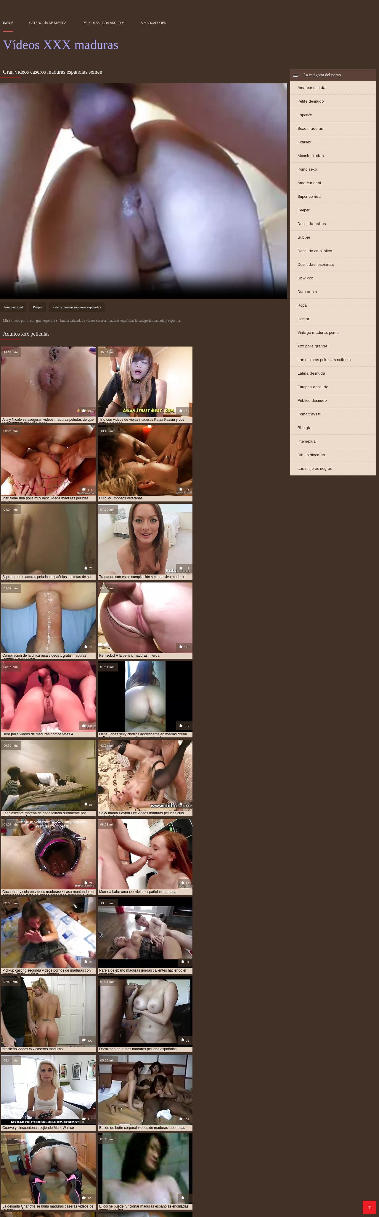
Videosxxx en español (249, 1170)
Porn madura (64, 1199)
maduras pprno (327, 1150)
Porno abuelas (131, 1175)
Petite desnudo (311, 101)
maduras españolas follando (121, 1147)
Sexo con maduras (212, 1208)
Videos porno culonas (53, 1180)
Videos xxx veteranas (345, 1194)
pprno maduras (282, 1157)
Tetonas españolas (323, 1199)
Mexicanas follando (139, 1180)
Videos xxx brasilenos (216, 1180)
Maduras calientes (145, 1170)
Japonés (305, 115)
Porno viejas (16, 1170)
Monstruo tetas (311, 156)
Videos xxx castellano (173, 1194)
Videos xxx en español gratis (180, 1175)
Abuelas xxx (38, 1194)
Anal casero (308, 1189)
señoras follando (55, 1160)
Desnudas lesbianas (316, 265)
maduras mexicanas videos (47, 1150)
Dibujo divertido (311, 455)
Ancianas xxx (64, 1175)
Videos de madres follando (267, 1194)
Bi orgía (304, 428)
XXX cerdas (256, 1180)
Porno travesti (310, 414)
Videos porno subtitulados (129, 1203)
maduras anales (270, 1144)
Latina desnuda (311, 373)
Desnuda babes (312, 224)
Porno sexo (307, 169)
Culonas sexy (337, 1189)
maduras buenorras (346, 1144)
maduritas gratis (305, 1153)
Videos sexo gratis (217, 1184)
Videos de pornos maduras (300, 1180)
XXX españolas (97, 1175)
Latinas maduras (323, 1184)
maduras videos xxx (50, 1153)
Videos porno (134, 1194)
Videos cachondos (46, 1189)
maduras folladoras (222, 1147)
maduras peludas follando (154, 1150)
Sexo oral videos (98, 1180)
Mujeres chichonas (273, 1189)
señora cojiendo (352, 1157)
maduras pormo (259, 1150)
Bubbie (304, 237)
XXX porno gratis (99, 1199)
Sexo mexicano (70, 1194)
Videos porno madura (25, 1199)
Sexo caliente (103, 1194)
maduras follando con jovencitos (276, 1147)
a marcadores (153, 23)
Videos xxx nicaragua (75, 1208)
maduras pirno (196, 1150)
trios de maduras (137, 1160)
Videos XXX (203, 1189)
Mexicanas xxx (132, 1189)
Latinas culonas (235, 1189)
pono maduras (142, 1157)
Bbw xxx (305, 278)
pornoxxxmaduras (246, 1157)
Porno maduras (19, 1203)
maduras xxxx (156, 1153)
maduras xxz (185, 1153)
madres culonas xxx (178, 1144)
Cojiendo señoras (169, 1189)
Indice (8, 23)
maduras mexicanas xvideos (100, 1150)
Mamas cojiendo (251, 1203)
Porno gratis (359, 1199)
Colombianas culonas (172, 1184)
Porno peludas (227, 1175)
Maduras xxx (333, 1175)
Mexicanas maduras (295, 1175)
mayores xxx (337, 1153)
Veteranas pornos (216, 1194)
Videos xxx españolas (92, 1189)
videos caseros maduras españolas (77, 308)
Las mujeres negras (315, 469)
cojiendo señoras (57, 1144)
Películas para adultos (104, 23)
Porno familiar (33, 1175)
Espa (276, 1203)
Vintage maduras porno (318, 333)
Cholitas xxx (258, 1175)
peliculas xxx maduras (104, 1157)
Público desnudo (312, 401)
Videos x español (197, 1199)
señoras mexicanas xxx (97, 1160)
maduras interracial (330, 1147)
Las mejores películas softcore (324, 360)
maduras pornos (293, 1150)
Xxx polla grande (312, 346)
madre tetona (142, 1144)
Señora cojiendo (172, 1208)
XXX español (319, 1170)
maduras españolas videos (175, 1147)
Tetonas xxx (298, 1203)
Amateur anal (309, 183)
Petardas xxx (231, 1199)
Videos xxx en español (47, 1184)
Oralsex (304, 142)
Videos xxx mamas (128, 1184)
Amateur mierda (311, 88)
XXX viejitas (179, 1170)
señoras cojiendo (19, 1160)
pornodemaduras (209, 1157)
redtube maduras (316, 1157)
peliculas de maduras (60, 1157)
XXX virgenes (209, 1170)
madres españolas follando (226, 1144)
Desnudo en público (315, 251)
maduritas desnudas (267, 1153)
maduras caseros (18, 1147)
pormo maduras (174, 1157)
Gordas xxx (290, 1184)
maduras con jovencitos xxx (64, 1147)
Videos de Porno (176, 1203)
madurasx (211, 1153)
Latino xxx (309, 1194)
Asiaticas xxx (36, 1208)
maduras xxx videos (122, 1153)
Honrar (303, 319)
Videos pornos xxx (104, 1170)
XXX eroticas (288, 1170)
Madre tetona (176, 1180)
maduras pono (227, 1150)
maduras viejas (86, 1153)
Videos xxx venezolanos (127, 1208)
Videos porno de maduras (148, 1199)
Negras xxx (326, 1203)
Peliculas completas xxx (57, 1170)
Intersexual (307, 441)
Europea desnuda (313, 387)
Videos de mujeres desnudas (68, 1203)
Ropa (302, 305)
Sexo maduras (310, 129)
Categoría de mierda (47, 23)
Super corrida (309, 197)
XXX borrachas (89, 1184)
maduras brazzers (306, 1144)
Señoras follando (257, 1184)
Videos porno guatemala (274, 1199)
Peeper (303, 210)
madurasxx (234, 1153)
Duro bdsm (307, 292)
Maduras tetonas (214, 1203)
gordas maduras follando (101, 1144)
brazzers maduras (20, 1144)
